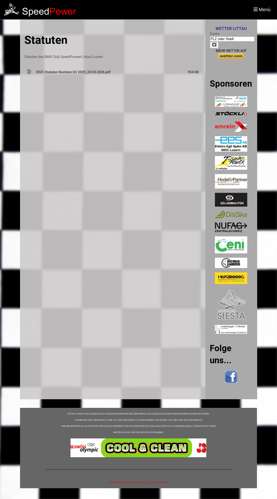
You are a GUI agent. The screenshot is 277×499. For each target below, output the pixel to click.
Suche (214, 34)
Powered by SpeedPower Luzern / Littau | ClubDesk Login (138, 482)
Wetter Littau (231, 28)
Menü (262, 9)
